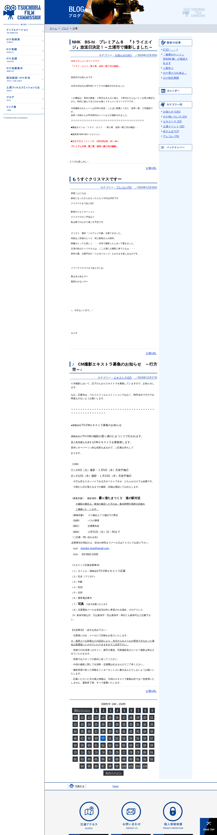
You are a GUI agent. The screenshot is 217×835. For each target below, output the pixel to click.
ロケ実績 (23, 50)
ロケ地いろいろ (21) (175, 116)
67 (137, 745)
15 (109, 717)
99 (116, 766)
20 (144, 717)
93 (151, 759)
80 (144, 752)
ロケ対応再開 (171, 78)
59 (82, 745)
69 (151, 745)
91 (137, 759)
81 (151, 752)
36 (89, 731)
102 (138, 766)
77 (123, 752)
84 (89, 759)
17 (123, 717)
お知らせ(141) (123, 55)
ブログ (23, 98)
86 (103, 759)
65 (123, 745)
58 (75, 745)
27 (109, 724)
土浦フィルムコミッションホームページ (22, 12)
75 (109, 752)
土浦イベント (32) (173, 126)
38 (103, 731)
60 (89, 745)
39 (109, 731)
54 (130, 738)
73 (96, 752)
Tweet (115, 786)
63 (109, 745)
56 (144, 738)
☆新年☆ (168, 68)
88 (116, 759)
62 (103, 745)
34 (75, 731)
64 (116, 745)
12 (89, 717)
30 (130, 724)
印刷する (79, 786)
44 (144, 731)
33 (151, 724)
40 (116, 731)
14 (103, 717)
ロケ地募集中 (23, 69)
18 (130, 717)
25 (96, 724)
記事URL (151, 168)
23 (82, 724)
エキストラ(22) (123, 377)
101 (131, 766)
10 (75, 717)
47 (82, 738)
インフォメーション (23, 31)
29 (123, 724)
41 (123, 731)
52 (116, 738)
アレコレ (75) (171, 136)
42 (130, 731)
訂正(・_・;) (170, 49)
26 (103, 724)
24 (89, 724)
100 (124, 766)
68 (144, 745)
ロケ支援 (23, 60)
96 (96, 766)
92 (144, 759)
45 (151, 731)
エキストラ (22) (172, 121)
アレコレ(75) (124, 187)
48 (89, 738)
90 (130, 759)
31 (137, 724)
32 (144, 724)
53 (123, 738)
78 (130, 752)
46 (75, 738)
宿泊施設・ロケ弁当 (23, 79)
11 (82, 717)
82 (75, 759)
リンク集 (23, 107)
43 (137, 731)
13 (96, 717)
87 (109, 759)
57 (151, 738)
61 (96, 745)
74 (103, 752)
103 (145, 766)
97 (103, 766)
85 (96, 759)
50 (103, 738)
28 (116, 724)
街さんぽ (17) (171, 131)
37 (96, 731)
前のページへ (82, 710)
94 (82, 766)
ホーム (53, 28)
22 (75, 724)
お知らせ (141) (172, 111)
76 (116, 752)
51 (109, 738)
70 (75, 752)
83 (82, 759)
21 (151, 717)
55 (137, 738)
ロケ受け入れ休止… (175, 73)
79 (137, 752)
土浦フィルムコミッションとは (23, 88)
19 (137, 717)
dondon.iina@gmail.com (95, 548)
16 (116, 717)
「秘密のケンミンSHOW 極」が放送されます (175, 59)
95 (89, 766)
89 (123, 759)
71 (82, 752)
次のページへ (113, 773)
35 (82, 731)
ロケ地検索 (23, 40)
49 (96, 738)
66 (130, 745)
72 (89, 752)
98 (109, 766)
